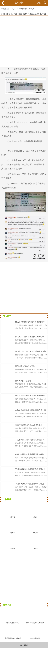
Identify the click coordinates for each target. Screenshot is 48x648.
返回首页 (24, 645)
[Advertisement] (24, 41)
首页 (13, 8)
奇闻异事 (23, 8)
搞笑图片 (7, 605)
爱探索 (19, 2)
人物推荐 (7, 499)
